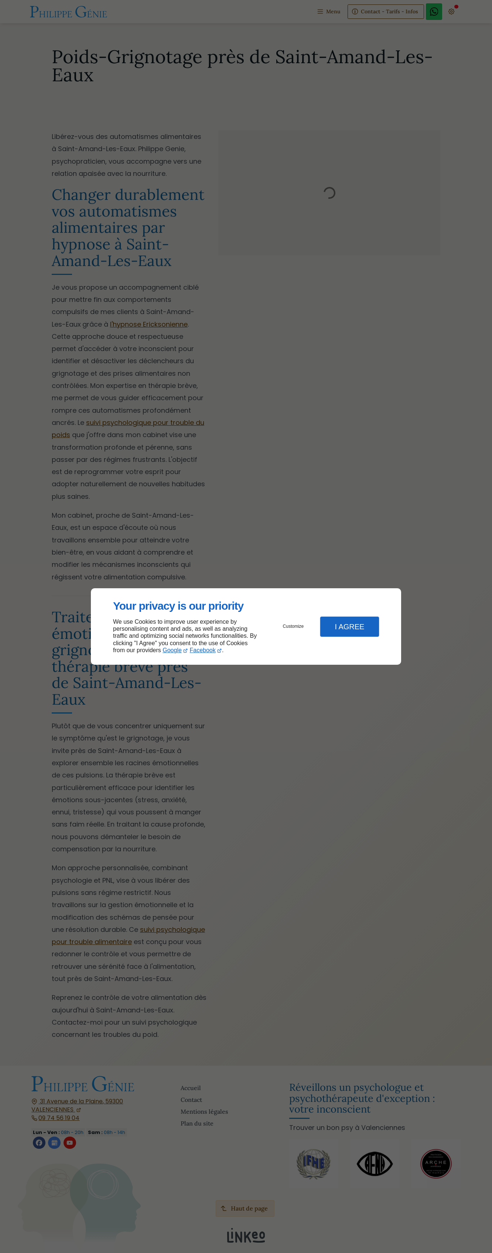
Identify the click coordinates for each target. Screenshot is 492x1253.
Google (172, 650)
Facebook (203, 650)
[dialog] (246, 626)
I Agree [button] (349, 627)
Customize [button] (293, 626)
